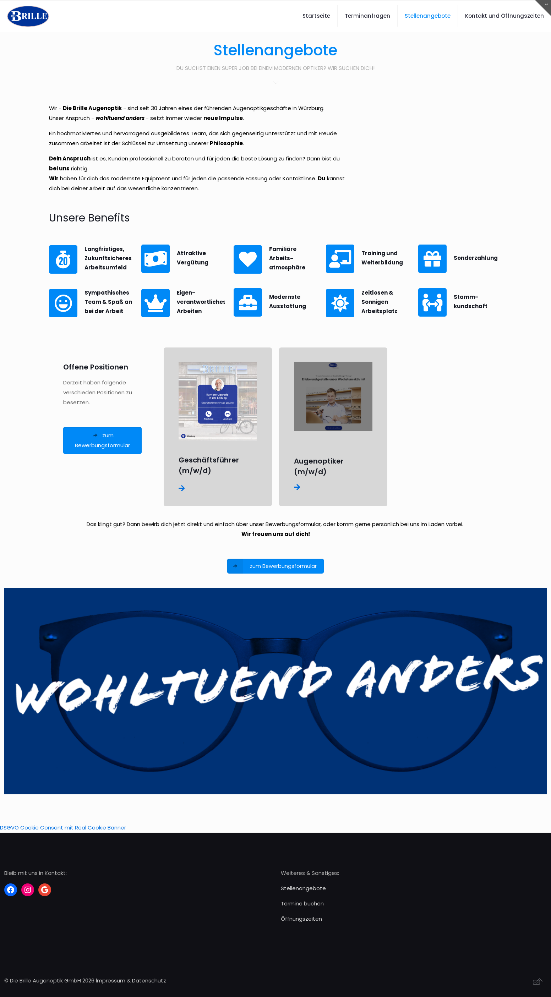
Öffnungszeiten (301, 918)
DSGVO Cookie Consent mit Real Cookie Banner (63, 827)
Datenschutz (149, 980)
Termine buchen (302, 903)
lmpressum (110, 980)
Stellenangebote (303, 888)
